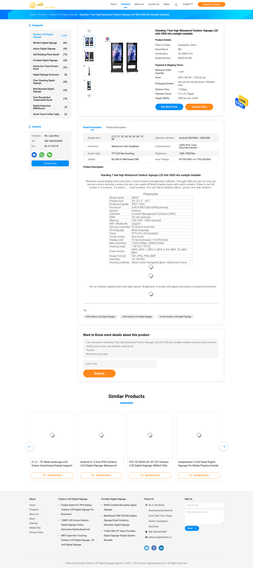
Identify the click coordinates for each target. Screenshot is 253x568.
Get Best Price (169, 106)
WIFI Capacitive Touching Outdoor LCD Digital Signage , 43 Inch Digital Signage (77, 540)
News (32, 518)
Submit (99, 373)
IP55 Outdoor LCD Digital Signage (100, 317)
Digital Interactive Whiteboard (50, 107)
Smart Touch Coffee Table (50, 114)
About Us (34, 514)
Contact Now (50, 163)
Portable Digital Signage (50, 60)
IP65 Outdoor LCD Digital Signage (137, 317)
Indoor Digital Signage (50, 48)
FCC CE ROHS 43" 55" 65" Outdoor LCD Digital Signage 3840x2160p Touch (149, 465)
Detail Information (92, 127)
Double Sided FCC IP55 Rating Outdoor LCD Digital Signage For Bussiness (77, 509)
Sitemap (33, 523)
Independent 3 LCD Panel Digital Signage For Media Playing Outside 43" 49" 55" (198, 465)
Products (34, 509)
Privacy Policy (36, 532)
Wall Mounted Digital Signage (50, 90)
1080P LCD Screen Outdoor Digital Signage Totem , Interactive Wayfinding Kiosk (75, 525)
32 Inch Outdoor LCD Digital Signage (175, 317)
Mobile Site (35, 527)
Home (32, 505)
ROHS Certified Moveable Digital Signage (120, 507)
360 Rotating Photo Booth (50, 54)
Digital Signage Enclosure (50, 74)
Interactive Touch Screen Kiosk (50, 67)
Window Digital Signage (50, 42)
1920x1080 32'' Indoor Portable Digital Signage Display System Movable (119, 535)
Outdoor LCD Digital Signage (50, 35)
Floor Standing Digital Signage (50, 81)
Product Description (116, 127)
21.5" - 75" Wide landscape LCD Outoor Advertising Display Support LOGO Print (52, 465)
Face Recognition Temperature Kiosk (50, 98)
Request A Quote (211, 4)
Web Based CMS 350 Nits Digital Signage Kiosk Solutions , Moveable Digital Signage (120, 520)
